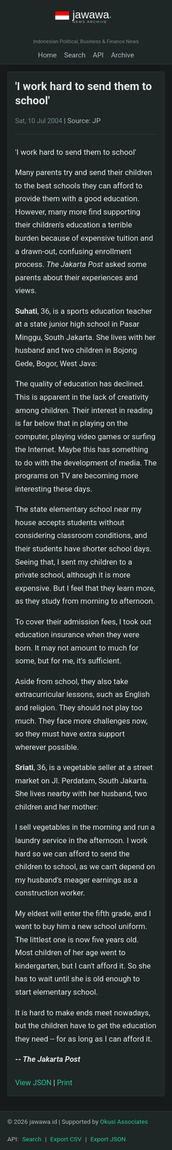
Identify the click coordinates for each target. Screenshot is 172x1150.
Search (75, 55)
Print (64, 1082)
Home (47, 55)
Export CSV (66, 1139)
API (98, 55)
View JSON (33, 1082)
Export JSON (108, 1139)
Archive (122, 55)
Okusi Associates (124, 1121)
